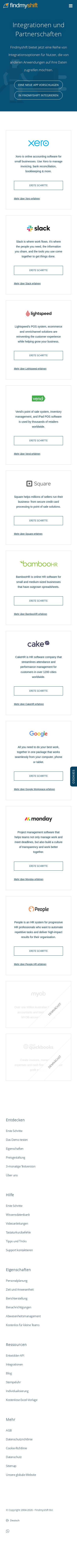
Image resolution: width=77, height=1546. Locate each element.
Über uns (12, 1175)
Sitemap (11, 1466)
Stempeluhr (13, 1382)
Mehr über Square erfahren (28, 533)
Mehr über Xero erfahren (27, 198)
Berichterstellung (16, 1298)
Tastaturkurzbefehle (18, 1232)
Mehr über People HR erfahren (30, 964)
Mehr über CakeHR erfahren (29, 704)
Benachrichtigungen (18, 1307)
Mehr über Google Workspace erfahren (34, 789)
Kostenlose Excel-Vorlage (21, 1400)
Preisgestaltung (15, 1157)
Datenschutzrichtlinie (19, 1439)
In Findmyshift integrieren (38, 95)
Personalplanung (16, 1281)
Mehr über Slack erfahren (27, 283)
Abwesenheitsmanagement (23, 1316)
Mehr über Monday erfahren (28, 879)
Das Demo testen (17, 1140)
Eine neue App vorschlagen (38, 85)
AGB (9, 1430)
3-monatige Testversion (20, 1166)
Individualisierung (17, 1391)
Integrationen (14, 1364)
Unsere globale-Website (21, 1475)
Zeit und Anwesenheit (19, 1289)
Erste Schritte (38, 185)
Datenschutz (14, 1457)
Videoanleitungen (17, 1223)
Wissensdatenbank (18, 1215)
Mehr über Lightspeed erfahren (30, 368)
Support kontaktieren (19, 1250)
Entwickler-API (15, 1355)
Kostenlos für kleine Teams (22, 1325)
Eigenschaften (14, 1148)
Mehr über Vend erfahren (27, 453)
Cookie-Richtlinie (16, 1448)
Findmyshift (13, 1499)
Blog (9, 1373)
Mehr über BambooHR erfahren (30, 614)
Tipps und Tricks (16, 1241)
